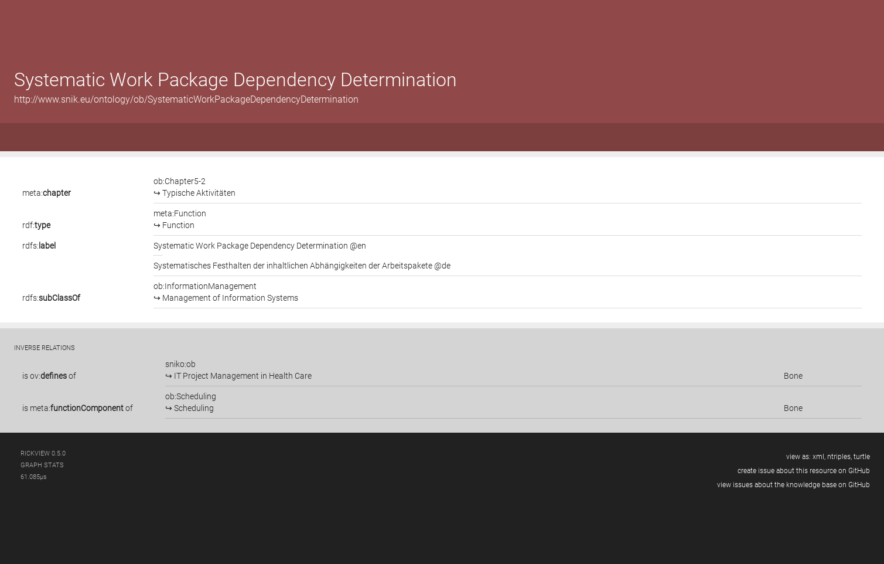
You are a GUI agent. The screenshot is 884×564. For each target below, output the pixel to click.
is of (49, 375)
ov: (48, 375)
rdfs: (39, 245)
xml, (819, 457)
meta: (46, 193)
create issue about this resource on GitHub (804, 471)
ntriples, (839, 457)
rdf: (36, 225)
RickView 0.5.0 (43, 453)
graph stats (42, 465)
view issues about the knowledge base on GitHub (793, 485)
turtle (862, 457)
